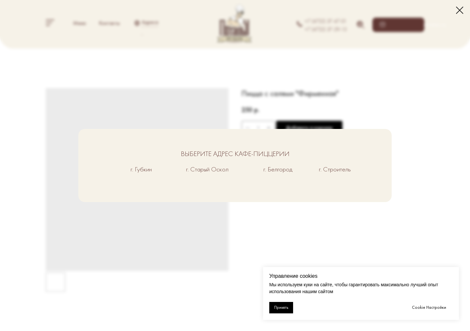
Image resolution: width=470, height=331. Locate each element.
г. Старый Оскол (207, 169)
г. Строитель (335, 169)
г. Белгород (277, 169)
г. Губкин (141, 169)
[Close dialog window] (460, 10)
